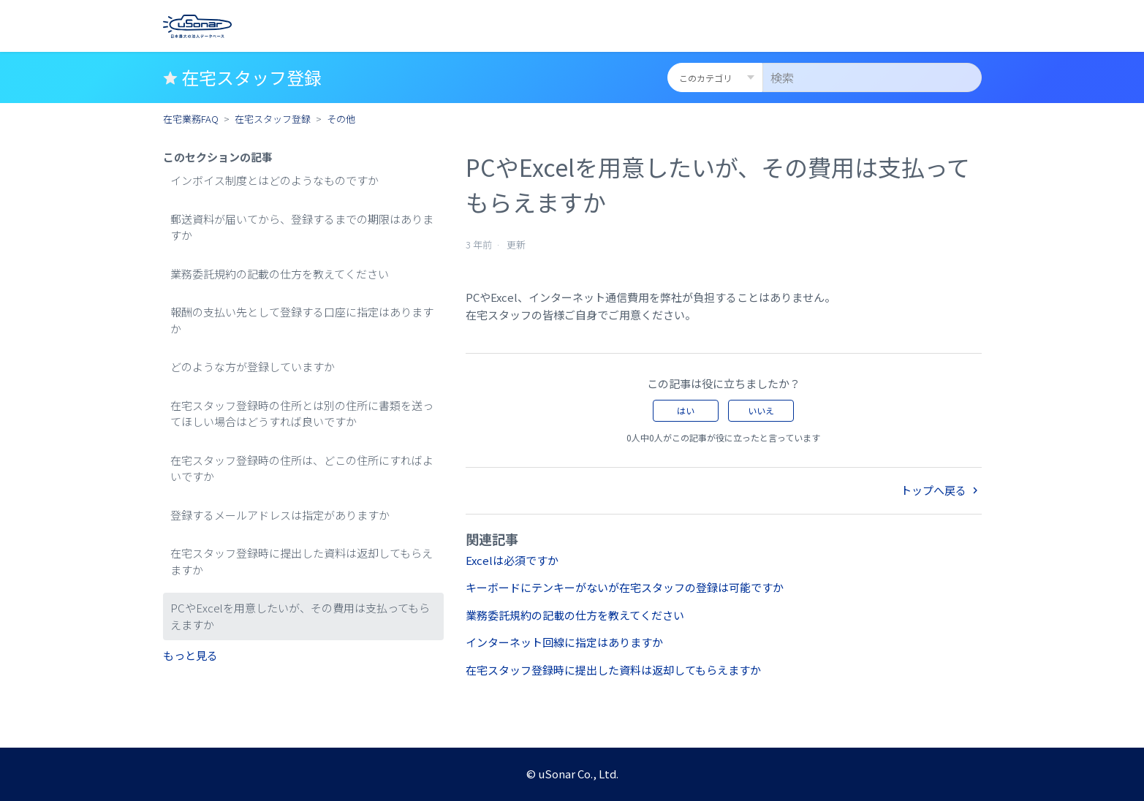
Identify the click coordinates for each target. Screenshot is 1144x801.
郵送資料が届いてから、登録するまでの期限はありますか (301, 227)
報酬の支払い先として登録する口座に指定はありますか (301, 320)
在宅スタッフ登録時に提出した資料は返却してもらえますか (301, 561)
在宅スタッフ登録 (273, 119)
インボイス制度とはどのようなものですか (274, 180)
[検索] (872, 77)
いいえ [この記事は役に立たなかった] (761, 410)
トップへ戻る (941, 490)
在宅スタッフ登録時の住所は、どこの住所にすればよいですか (301, 468)
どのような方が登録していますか (252, 366)
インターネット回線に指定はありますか (564, 642)
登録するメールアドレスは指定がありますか (280, 515)
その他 (341, 119)
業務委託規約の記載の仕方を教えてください (279, 273)
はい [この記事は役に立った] (685, 410)
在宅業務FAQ (191, 119)
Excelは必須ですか (512, 560)
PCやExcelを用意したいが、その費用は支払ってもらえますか (300, 616)
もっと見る (190, 655)
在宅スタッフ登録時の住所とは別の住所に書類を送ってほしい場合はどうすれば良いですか (301, 414)
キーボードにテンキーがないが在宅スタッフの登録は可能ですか (625, 587)
